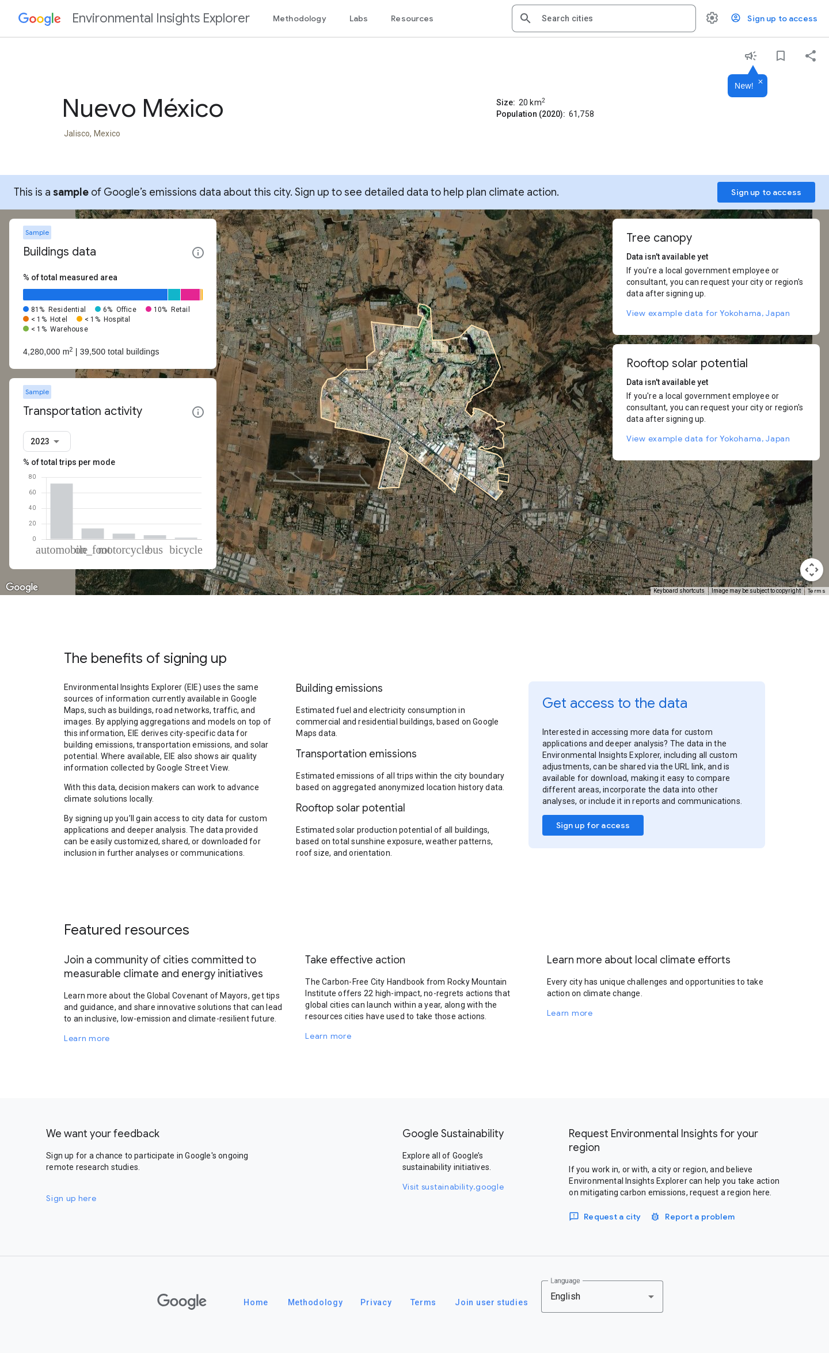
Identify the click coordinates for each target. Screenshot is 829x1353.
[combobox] (614, 18)
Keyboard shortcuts (679, 591)
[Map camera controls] (811, 569)
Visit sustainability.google (453, 1187)
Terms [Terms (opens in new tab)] (817, 590)
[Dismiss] (760, 82)
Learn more (87, 1038)
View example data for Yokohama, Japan (708, 313)
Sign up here (71, 1198)
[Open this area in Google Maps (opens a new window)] (22, 587)
